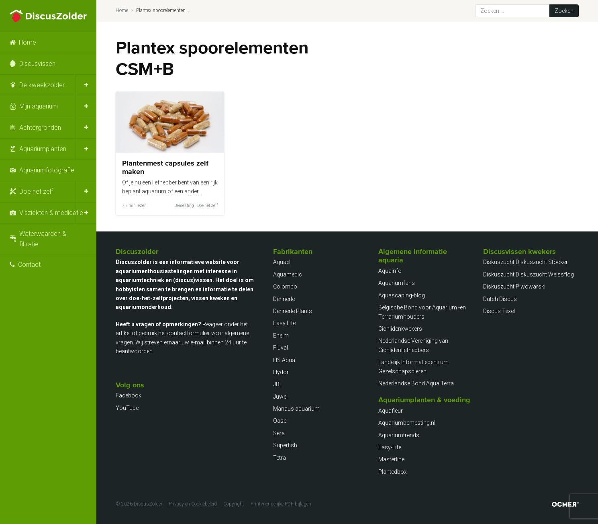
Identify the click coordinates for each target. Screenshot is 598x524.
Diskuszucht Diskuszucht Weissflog (528, 274)
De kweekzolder (42, 85)
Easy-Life (389, 447)
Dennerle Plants (292, 311)
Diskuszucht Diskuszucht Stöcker (525, 262)
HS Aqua (284, 360)
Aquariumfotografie (46, 170)
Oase (279, 421)
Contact (29, 264)
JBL (277, 384)
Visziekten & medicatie (51, 213)
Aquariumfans (396, 283)
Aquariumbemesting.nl (406, 423)
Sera (279, 433)
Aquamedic (287, 274)
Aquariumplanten (42, 149)
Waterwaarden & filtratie (42, 239)
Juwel (280, 396)
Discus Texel (499, 311)
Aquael (281, 262)
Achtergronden (40, 127)
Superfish (285, 445)
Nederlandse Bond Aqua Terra (416, 383)
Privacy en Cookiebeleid (193, 504)
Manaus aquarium (296, 408)
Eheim (281, 335)
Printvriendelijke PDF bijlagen (281, 504)
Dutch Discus (500, 299)
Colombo (285, 286)
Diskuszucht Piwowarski (514, 286)
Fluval (280, 347)
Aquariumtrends (398, 435)
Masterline (391, 459)
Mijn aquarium (38, 106)
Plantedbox (392, 472)
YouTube (127, 408)
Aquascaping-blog (401, 295)
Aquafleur (390, 410)
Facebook (128, 395)
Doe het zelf (36, 191)
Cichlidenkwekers (400, 328)
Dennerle (284, 299)
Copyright (233, 504)
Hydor (281, 372)
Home (27, 42)
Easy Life (284, 323)
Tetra (279, 457)
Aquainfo (390, 271)
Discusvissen (37, 64)
